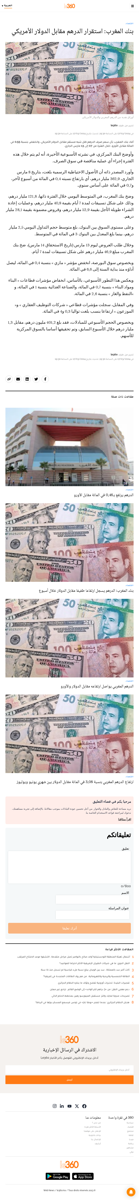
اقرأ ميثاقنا (124, 819)
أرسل (69, 1079)
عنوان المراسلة (118, 908)
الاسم (125, 893)
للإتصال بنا (96, 1139)
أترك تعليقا (69, 928)
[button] (131, 1192)
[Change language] (8, 6)
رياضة (131, 1143)
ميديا (131, 1139)
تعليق (125, 848)
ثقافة (131, 1135)
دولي (132, 1152)
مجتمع (130, 1131)
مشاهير (130, 1147)
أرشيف (98, 1143)
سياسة (130, 1122)
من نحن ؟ (96, 1122)
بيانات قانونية (95, 1135)
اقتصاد (130, 23)
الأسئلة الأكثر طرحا (92, 1127)
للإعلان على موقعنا (92, 1131)
